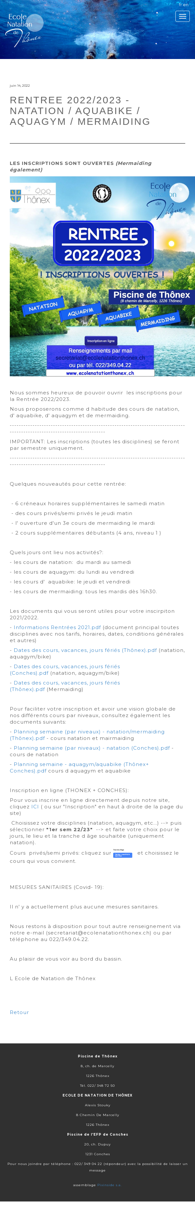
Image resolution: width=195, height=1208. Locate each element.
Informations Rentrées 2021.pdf (57, 627)
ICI (35, 806)
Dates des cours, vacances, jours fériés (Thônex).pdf (85, 650)
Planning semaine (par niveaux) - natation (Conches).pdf (92, 748)
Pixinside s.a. (109, 1185)
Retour (19, 1012)
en (185, 4)
